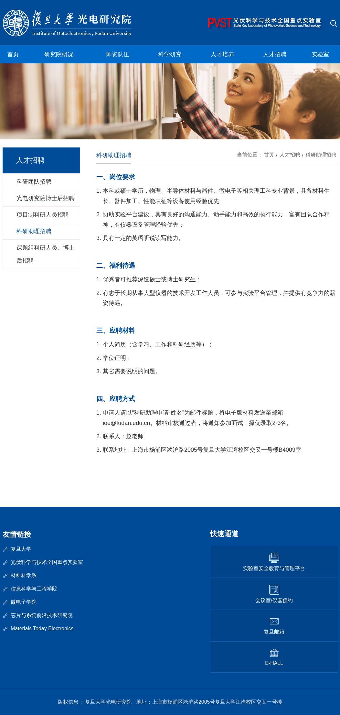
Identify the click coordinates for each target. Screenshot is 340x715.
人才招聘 (274, 54)
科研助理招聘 (320, 154)
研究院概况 (58, 54)
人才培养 (222, 54)
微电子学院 (24, 602)
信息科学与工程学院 (34, 588)
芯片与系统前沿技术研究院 (42, 615)
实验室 (320, 54)
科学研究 (170, 54)
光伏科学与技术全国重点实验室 (47, 562)
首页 (13, 54)
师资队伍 (117, 54)
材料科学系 (24, 575)
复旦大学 (21, 549)
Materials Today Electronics (42, 628)
